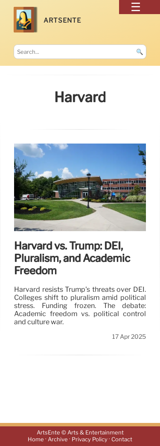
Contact (121, 440)
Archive (58, 440)
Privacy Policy (90, 440)
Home (36, 440)
